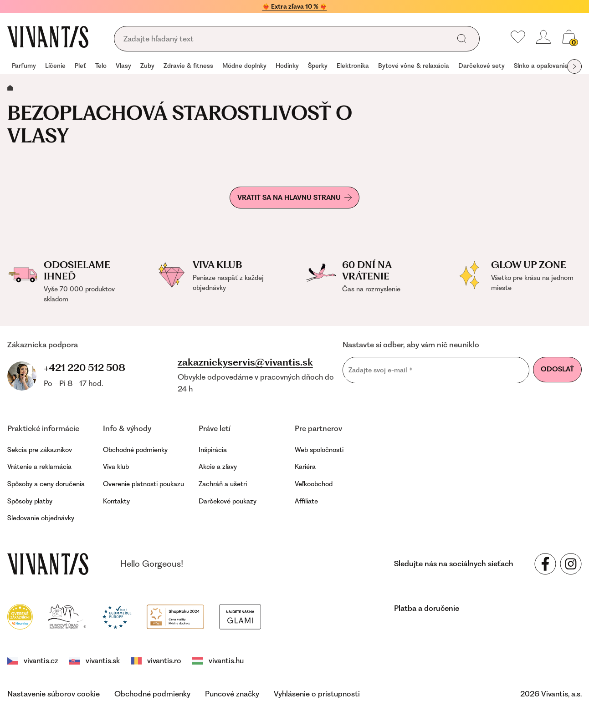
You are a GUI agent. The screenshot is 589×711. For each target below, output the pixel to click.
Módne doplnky (244, 65)
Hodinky (287, 65)
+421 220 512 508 (84, 367)
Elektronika (353, 65)
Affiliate (306, 501)
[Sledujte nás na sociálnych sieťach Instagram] (571, 564)
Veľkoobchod (314, 484)
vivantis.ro (156, 660)
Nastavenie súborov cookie (53, 693)
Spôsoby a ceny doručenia (46, 484)
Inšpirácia (213, 450)
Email (342, 356)
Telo (101, 65)
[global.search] (462, 38)
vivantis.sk (94, 660)
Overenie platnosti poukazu (143, 484)
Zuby (147, 65)
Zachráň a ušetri (223, 484)
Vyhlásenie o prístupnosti (317, 693)
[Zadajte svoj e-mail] (436, 370)
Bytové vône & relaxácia (413, 65)
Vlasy (123, 65)
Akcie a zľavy (218, 466)
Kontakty (116, 501)
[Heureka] (20, 615)
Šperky (318, 65)
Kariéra (305, 466)
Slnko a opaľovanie (541, 65)
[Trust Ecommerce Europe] (117, 615)
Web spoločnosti (319, 450)
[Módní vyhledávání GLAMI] (240, 615)
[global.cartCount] (569, 37)
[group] (24, 66)
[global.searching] (284, 39)
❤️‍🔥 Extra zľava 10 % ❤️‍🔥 (294, 6)
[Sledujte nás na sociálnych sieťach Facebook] (545, 564)
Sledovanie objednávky (40, 518)
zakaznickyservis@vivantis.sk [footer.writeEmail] (245, 362)
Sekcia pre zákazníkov (39, 450)
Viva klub (116, 466)
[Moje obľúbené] (518, 37)
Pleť (80, 65)
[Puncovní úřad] (67, 615)
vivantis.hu (218, 660)
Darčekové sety (481, 65)
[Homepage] (47, 37)
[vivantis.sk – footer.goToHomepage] (47, 564)
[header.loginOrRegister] (543, 37)
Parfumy (24, 65)
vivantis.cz (32, 660)
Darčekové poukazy (227, 501)
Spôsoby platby (29, 501)
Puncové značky (232, 693)
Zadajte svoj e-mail (380, 370)
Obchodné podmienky (135, 450)
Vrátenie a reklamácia (39, 466)
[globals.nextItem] (574, 66)
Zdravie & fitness (188, 65)
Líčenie (55, 65)
